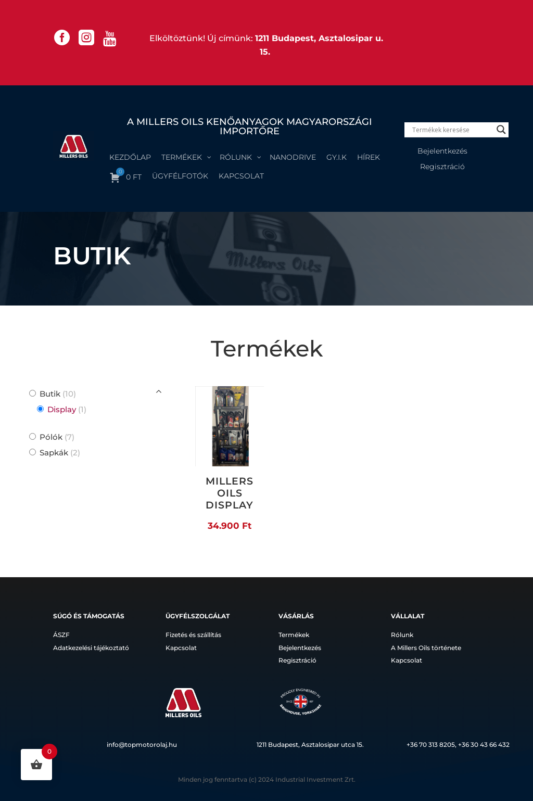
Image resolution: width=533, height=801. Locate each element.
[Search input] (451, 129)
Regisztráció (442, 167)
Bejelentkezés (442, 151)
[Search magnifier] (501, 129)
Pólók (57, 437)
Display (66, 409)
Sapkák (60, 452)
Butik (58, 394)
